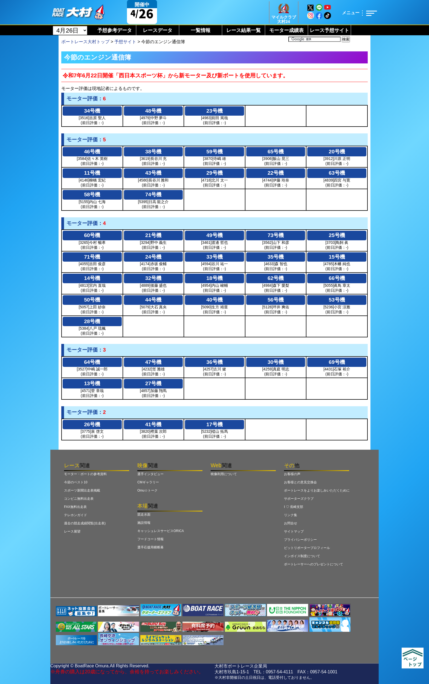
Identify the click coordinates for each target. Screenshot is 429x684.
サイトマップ (294, 531)
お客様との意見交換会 (300, 482)
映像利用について (224, 474)
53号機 (337, 300)
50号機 (92, 300)
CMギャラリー (148, 482)
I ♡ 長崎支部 (293, 507)
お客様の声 (292, 474)
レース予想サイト (329, 30)
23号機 (214, 111)
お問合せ (290, 523)
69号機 (337, 362)
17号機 (214, 424)
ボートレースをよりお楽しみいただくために (317, 490)
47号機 (153, 362)
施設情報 (143, 523)
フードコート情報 (150, 539)
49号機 (214, 235)
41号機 (153, 424)
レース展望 (72, 531)
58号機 (92, 194)
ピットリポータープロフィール (307, 548)
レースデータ (157, 30)
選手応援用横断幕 (150, 547)
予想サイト (125, 41)
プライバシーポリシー (300, 540)
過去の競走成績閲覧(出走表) (85, 523)
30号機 (276, 362)
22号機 (276, 173)
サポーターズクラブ (299, 499)
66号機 (337, 278)
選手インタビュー (150, 474)
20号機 (337, 151)
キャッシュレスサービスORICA (160, 531)
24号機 (153, 257)
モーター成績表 (286, 30)
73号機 (276, 235)
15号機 (337, 257)
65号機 (276, 151)
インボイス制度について (302, 556)
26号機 (92, 424)
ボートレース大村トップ (85, 41)
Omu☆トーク (147, 490)
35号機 (276, 257)
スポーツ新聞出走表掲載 (82, 490)
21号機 (153, 235)
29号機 (214, 173)
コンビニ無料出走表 (79, 499)
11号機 (92, 173)
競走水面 (143, 514)
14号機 (92, 278)
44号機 (153, 300)
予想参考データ (114, 30)
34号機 (92, 111)
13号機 (92, 383)
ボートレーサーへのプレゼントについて (313, 564)
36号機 (214, 362)
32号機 (153, 278)
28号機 (92, 321)
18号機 (214, 278)
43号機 (153, 173)
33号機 (214, 257)
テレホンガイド (75, 515)
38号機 (153, 151)
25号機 (337, 235)
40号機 (214, 300)
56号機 (276, 300)
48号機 (153, 111)
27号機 (153, 383)
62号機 (276, 278)
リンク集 (290, 515)
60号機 (92, 235)
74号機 (153, 194)
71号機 (92, 257)
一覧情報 (200, 30)
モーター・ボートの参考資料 (85, 474)
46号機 (92, 151)
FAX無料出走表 (75, 507)
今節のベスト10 (75, 482)
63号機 (337, 173)
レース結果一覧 (243, 30)
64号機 (92, 362)
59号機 (214, 151)
